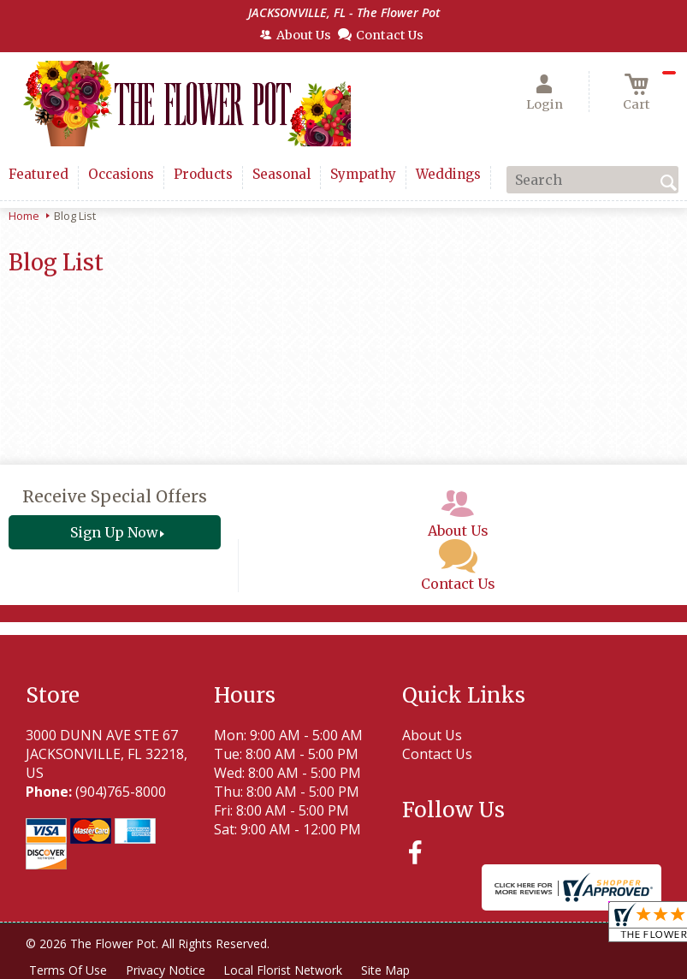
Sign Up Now (114, 532)
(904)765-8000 (120, 791)
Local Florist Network (287, 970)
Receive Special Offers (114, 496)
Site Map (392, 970)
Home (24, 215)
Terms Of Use (69, 970)
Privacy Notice (168, 970)
